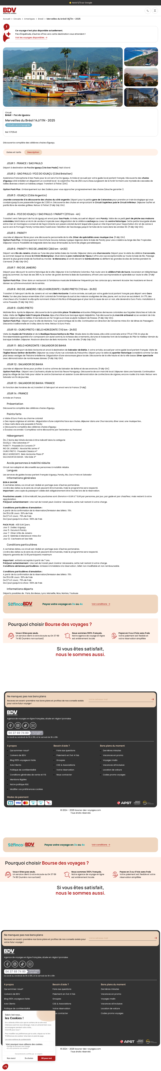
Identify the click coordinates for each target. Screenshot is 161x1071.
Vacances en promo (113, 755)
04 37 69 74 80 (18, 733)
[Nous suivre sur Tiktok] (25, 725)
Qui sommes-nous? (19, 750)
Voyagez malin (110, 760)
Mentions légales (18, 779)
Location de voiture (112, 769)
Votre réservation (65, 769)
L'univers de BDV (18, 755)
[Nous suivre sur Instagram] (18, 725)
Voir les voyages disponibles (31, 37)
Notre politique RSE (19, 784)
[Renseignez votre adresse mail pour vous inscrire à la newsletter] (121, 700)
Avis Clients (15, 765)
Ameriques (29, 19)
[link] (148, 11)
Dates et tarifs (14, 152)
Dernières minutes (112, 750)
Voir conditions (101, 604)
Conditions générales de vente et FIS (28, 774)
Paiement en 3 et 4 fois (67, 755)
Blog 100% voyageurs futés (23, 760)
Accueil (6, 19)
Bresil (40, 19)
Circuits (17, 19)
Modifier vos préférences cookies (26, 789)
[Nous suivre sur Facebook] (10, 725)
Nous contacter (64, 774)
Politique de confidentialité (23, 769)
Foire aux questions (65, 750)
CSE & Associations (65, 765)
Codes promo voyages (114, 774)
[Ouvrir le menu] (155, 11)
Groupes (60, 760)
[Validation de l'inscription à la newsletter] (153, 700)
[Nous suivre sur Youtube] (33, 725)
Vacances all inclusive (113, 765)
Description (33, 152)
